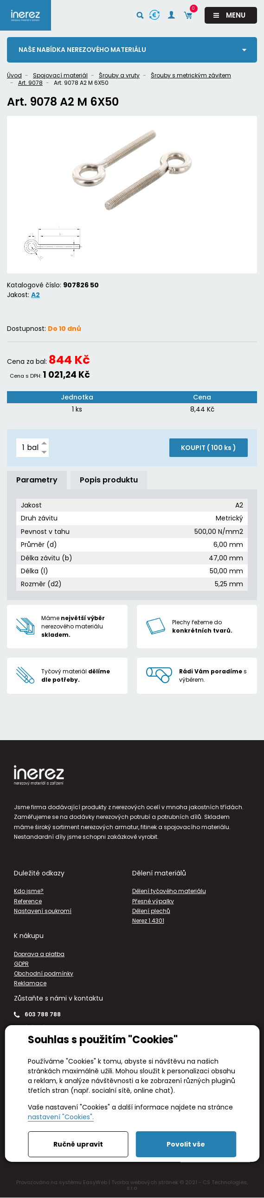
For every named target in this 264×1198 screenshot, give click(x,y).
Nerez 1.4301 (148, 921)
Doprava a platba (39, 954)
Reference (28, 901)
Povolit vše (186, 1144)
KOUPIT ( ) (208, 447)
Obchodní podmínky (43, 973)
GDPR (21, 964)
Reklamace (30, 983)
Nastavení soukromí (42, 911)
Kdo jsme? (29, 891)
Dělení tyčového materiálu (169, 891)
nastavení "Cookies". (61, 1117)
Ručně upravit (78, 1144)
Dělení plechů (151, 911)
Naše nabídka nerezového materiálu (83, 49)
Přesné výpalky (153, 901)
